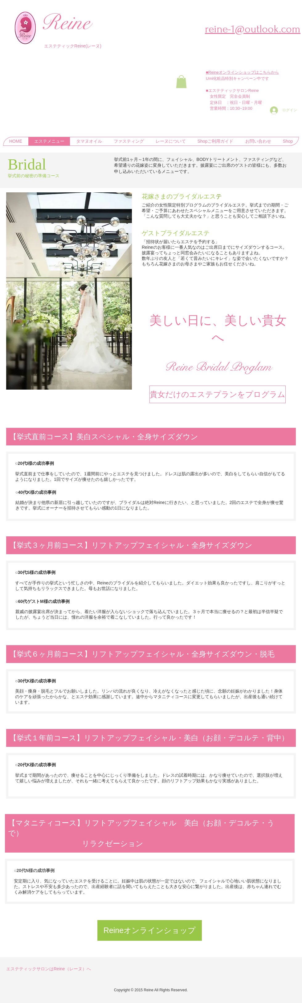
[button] (181, 81)
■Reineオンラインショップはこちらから (242, 72)
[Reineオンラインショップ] (149, 930)
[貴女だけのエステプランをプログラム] (217, 394)
